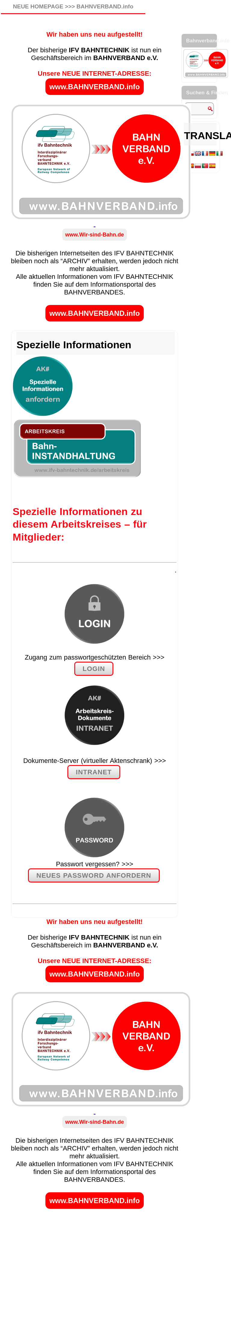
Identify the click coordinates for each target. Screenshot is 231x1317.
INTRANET (94, 772)
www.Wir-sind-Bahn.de (94, 235)
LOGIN (94, 668)
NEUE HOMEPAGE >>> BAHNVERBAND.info (73, 6)
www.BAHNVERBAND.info (94, 87)
